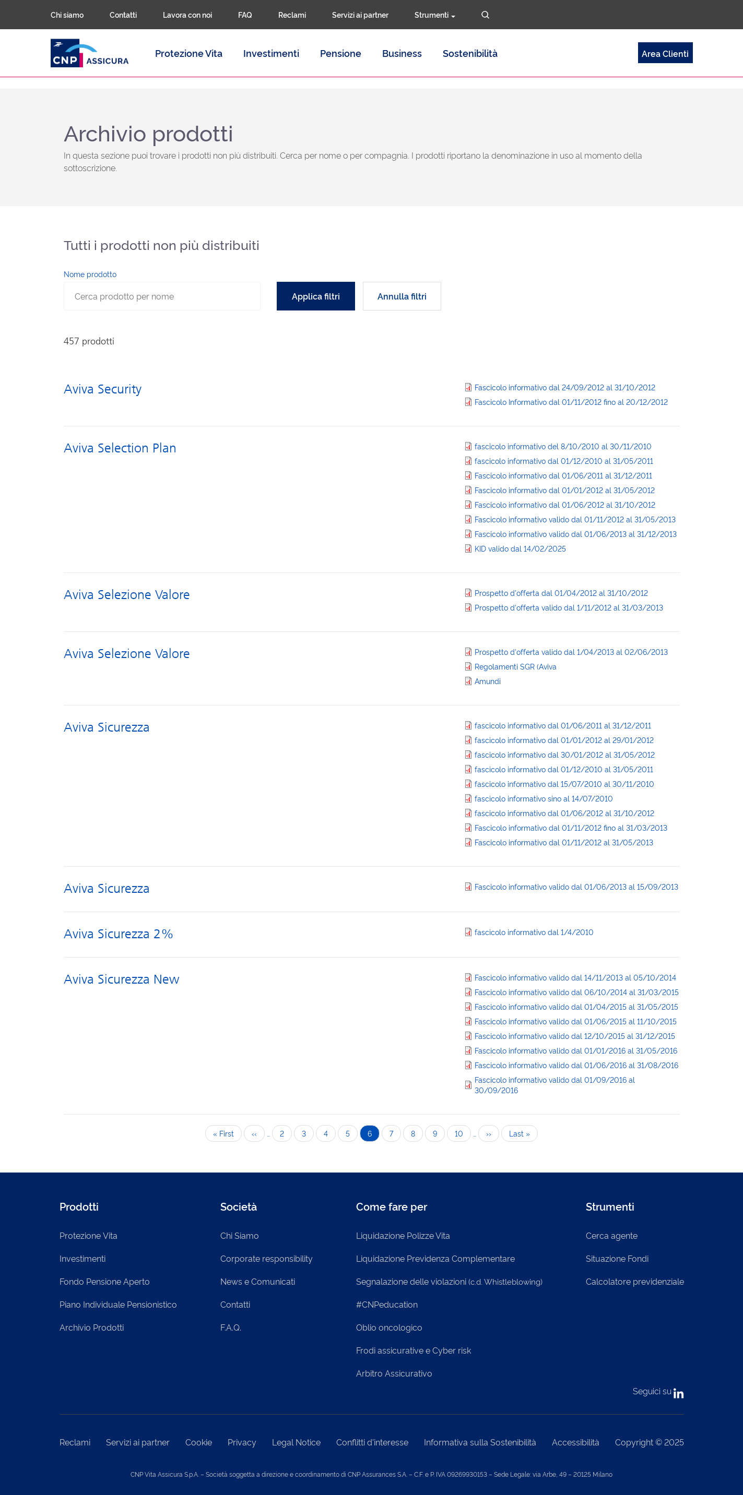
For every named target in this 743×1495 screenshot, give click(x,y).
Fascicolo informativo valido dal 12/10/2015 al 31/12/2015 (575, 1035)
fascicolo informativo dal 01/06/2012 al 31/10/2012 (564, 813)
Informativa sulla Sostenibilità (480, 1442)
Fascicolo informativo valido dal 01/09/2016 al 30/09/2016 (555, 1084)
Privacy (242, 1442)
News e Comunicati (257, 1281)
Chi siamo (67, 14)
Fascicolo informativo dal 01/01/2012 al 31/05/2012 (565, 490)
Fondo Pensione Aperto (105, 1281)
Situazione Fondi (617, 1258)
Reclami (292, 14)
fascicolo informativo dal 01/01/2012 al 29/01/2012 (564, 740)
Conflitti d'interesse (372, 1442)
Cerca (485, 15)
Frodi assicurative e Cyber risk (413, 1350)
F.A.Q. (230, 1327)
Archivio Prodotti (92, 1327)
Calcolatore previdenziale (635, 1281)
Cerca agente (612, 1235)
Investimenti (271, 52)
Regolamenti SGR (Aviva (516, 666)
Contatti (123, 14)
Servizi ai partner (360, 14)
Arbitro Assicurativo (394, 1373)
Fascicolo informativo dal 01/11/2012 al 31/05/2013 (564, 842)
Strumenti (435, 14)
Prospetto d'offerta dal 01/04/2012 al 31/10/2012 (561, 592)
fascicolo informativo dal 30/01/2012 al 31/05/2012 (565, 754)
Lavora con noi (187, 14)
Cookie (198, 1442)
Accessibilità (575, 1442)
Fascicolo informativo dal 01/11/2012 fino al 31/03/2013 (571, 827)
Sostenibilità (470, 52)
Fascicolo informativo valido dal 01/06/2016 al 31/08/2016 (576, 1065)
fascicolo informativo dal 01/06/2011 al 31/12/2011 (563, 725)
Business (402, 52)
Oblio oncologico (389, 1327)
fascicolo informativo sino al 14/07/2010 (544, 798)
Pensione (340, 52)
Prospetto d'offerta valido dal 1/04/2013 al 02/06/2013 (571, 651)
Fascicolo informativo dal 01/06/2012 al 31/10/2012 (565, 504)
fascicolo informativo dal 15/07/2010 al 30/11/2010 (564, 783)
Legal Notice (296, 1442)
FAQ (245, 14)
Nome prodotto (90, 274)
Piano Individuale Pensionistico (118, 1304)
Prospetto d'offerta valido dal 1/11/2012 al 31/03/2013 (569, 607)
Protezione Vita (188, 52)
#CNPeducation (387, 1304)
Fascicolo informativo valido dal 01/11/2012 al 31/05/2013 (575, 519)
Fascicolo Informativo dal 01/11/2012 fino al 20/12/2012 (571, 401)
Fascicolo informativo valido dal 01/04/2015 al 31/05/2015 (576, 1006)
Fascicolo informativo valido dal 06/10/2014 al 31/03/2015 (577, 992)
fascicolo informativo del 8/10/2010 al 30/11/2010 (563, 446)
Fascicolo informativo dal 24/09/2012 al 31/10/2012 (565, 387)
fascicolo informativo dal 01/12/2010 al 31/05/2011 (564, 460)
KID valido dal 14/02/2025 (520, 548)
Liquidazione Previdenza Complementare (435, 1258)
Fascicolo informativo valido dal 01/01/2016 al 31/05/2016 (576, 1050)
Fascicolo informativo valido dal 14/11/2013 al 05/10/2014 (575, 977)
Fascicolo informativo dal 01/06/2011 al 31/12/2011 (563, 475)
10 (463, 1133)
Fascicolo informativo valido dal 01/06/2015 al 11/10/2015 (576, 1021)
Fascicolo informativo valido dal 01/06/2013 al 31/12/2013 (576, 534)
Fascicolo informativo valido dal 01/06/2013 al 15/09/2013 (576, 886)
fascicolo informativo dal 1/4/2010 (534, 932)
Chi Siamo (239, 1235)
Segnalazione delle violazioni (449, 1281)
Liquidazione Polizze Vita (403, 1235)
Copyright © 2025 (649, 1442)
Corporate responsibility (266, 1258)
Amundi (488, 681)
